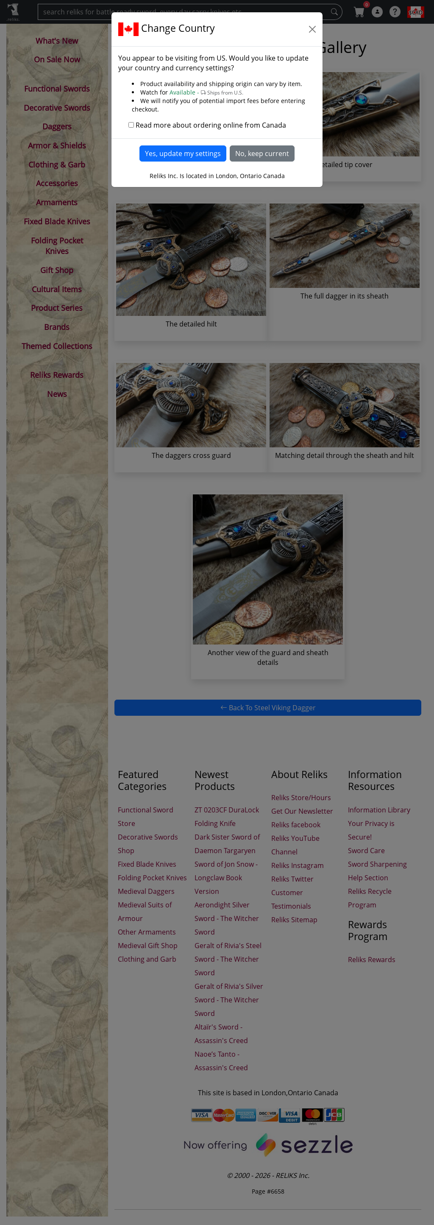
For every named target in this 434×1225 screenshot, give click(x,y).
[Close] (312, 29)
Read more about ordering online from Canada (211, 125)
